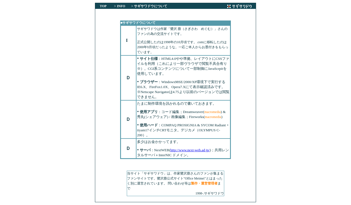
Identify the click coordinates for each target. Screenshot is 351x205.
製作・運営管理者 (204, 183)
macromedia (212, 112)
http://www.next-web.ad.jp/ (190, 150)
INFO (121, 6)
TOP (103, 6)
